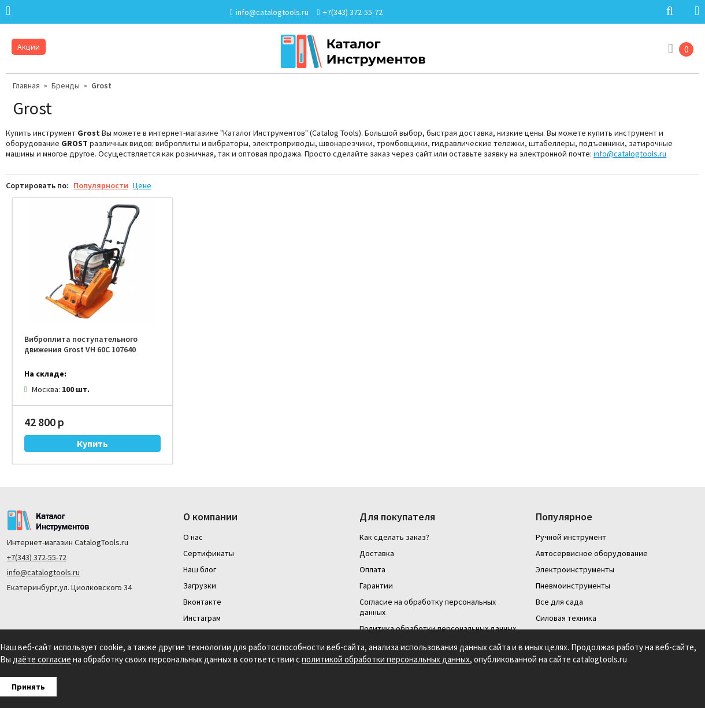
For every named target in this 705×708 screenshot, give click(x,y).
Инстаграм (202, 618)
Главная (26, 85)
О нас (193, 537)
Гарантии (376, 585)
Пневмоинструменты (573, 585)
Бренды (65, 85)
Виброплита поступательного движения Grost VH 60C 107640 (81, 344)
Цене (142, 185)
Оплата (372, 569)
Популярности (100, 185)
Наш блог (199, 569)
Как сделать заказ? (394, 537)
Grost (101, 85)
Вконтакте (202, 602)
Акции (28, 47)
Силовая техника (566, 618)
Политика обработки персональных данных (437, 628)
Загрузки (199, 585)
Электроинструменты (575, 569)
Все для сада (559, 602)
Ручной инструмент (571, 537)
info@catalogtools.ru (629, 153)
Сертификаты (208, 553)
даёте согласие (42, 659)
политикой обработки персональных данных (386, 659)
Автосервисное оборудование (592, 553)
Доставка (376, 553)
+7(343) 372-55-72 (36, 557)
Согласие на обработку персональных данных (427, 607)
